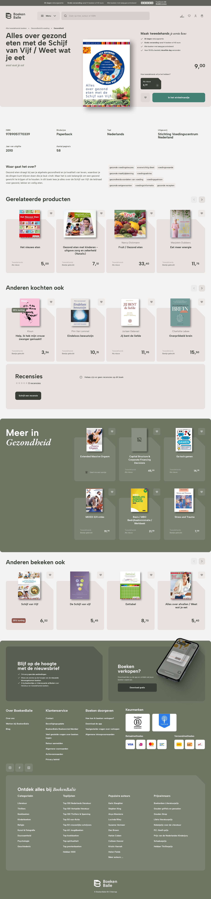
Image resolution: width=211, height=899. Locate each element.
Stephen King (114, 808)
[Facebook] (19, 768)
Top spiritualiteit (71, 841)
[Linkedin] (29, 768)
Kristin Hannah (115, 846)
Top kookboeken (71, 835)
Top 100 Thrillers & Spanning (76, 814)
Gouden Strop (160, 814)
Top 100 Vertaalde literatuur (76, 808)
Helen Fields (114, 852)
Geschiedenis (24, 846)
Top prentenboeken (72, 846)
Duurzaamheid (24, 835)
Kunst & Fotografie (26, 830)
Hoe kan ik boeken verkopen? (100, 718)
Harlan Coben (114, 835)
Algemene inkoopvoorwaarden (100, 734)
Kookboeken (23, 814)
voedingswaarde (165, 167)
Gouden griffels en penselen (167, 808)
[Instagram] (10, 768)
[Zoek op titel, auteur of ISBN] (105, 16)
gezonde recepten (165, 185)
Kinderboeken (24, 819)
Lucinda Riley (114, 819)
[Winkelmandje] (202, 16)
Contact (49, 718)
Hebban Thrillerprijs (163, 846)
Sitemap (113, 892)
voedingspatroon (154, 179)
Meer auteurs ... (115, 857)
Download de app (94, 724)
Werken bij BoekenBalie (17, 724)
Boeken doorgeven (99, 711)
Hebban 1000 (69, 852)
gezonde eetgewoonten (121, 185)
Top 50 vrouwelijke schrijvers (77, 825)
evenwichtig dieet (145, 167)
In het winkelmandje (178, 97)
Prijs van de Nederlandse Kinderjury (171, 835)
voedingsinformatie (144, 185)
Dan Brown (113, 830)
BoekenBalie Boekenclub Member (62, 729)
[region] (106, 76)
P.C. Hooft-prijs (161, 830)
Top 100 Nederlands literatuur (77, 803)
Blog (8, 729)
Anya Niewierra (115, 814)
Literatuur (22, 803)
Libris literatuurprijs (163, 819)
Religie (21, 825)
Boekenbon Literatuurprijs (166, 803)
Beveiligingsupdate (55, 724)
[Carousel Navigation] (198, 199)
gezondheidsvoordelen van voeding (126, 179)
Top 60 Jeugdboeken (73, 830)
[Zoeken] (65, 16)
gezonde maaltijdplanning (121, 173)
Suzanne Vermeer (116, 825)
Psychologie (23, 841)
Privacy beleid (52, 759)
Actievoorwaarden (54, 754)
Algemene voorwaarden (57, 749)
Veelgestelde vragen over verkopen (102, 729)
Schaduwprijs (160, 841)
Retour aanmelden (54, 743)
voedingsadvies (144, 173)
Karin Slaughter (115, 803)
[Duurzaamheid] (182, 16)
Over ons (10, 718)
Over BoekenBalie (19, 711)
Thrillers (21, 808)
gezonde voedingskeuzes (122, 167)
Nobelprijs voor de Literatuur (167, 825)
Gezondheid (28, 442)
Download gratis (137, 687)
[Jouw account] (195, 16)
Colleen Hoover (115, 841)
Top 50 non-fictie (71, 819)
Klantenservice (57, 711)
